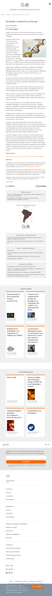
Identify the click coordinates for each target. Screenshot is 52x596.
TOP (47, 444)
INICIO (3, 14)
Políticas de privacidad (21, 581)
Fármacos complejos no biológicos (17, 524)
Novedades (9, 496)
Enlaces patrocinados (13, 552)
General (8, 492)
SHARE (6, 445)
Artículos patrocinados (13, 548)
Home (11, 581)
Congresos (9, 545)
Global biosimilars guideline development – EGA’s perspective (23, 256)
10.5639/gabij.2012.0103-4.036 (31, 166)
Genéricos (9, 489)
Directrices (9, 531)
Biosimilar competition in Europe (20, 14)
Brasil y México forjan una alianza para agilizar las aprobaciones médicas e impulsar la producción (24, 238)
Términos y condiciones (36, 581)
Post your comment (13, 29)
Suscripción (9, 569)
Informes (8, 14)
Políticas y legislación (12, 534)
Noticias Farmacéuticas (13, 555)
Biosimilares (10, 506)
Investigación (10, 499)
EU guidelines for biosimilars (15, 258)
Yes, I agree (37, 586)
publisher (14, 174)
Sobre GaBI (10, 250)
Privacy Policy (11, 466)
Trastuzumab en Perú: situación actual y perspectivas (21, 266)
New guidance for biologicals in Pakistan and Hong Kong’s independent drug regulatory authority (22, 198)
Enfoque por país (11, 527)
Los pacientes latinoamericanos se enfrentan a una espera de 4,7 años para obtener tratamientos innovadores (25, 275)
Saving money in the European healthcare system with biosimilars (24, 156)
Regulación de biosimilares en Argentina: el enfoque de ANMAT (24, 272)
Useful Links (10, 559)
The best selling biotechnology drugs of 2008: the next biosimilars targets (35, 381)
